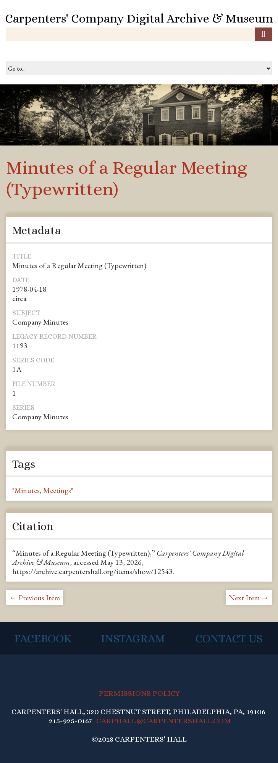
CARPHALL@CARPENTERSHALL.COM (163, 720)
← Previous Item (34, 598)
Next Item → (249, 598)
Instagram (133, 638)
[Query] (139, 34)
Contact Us (229, 638)
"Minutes (26, 490)
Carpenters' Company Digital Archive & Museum (139, 18)
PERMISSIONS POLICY (139, 693)
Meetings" (58, 490)
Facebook (43, 638)
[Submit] (263, 34)
